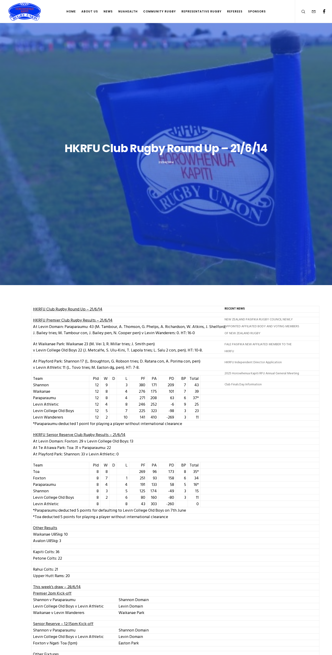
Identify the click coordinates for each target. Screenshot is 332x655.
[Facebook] (321, 11)
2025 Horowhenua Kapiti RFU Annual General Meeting (262, 373)
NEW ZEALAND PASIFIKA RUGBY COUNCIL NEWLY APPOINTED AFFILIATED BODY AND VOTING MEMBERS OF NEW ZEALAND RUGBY (262, 326)
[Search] (300, 11)
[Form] (310, 11)
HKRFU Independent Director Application (253, 362)
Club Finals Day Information (243, 384)
